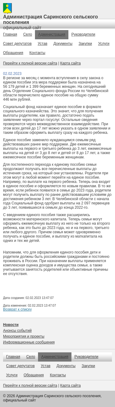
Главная (10, 34)
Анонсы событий (17, 330)
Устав (42, 43)
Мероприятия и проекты (23, 336)
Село (27, 34)
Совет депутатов (17, 43)
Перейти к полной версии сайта (30, 63)
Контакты (37, 53)
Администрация (51, 34)
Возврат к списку (17, 309)
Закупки (85, 43)
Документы (62, 43)
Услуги (103, 43)
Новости (10, 325)
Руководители (83, 34)
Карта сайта (70, 63)
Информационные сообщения (29, 342)
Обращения (13, 53)
